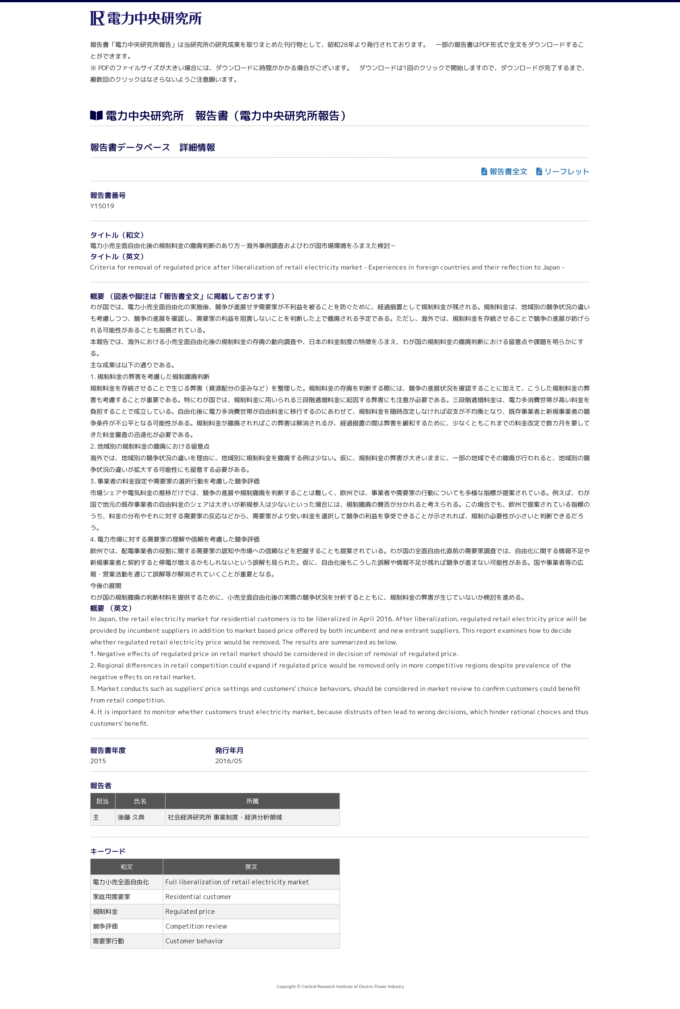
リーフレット (567, 171)
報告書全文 (508, 171)
